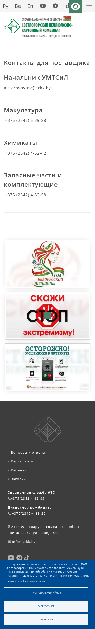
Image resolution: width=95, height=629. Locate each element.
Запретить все (46, 606)
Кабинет (17, 470)
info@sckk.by (23, 541)
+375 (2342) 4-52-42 (25, 153)
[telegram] (55, 5)
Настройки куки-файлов (46, 592)
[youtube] (42, 5)
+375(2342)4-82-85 (28, 498)
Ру (5, 5)
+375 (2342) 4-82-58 (25, 195)
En (30, 5)
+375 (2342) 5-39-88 (25, 120)
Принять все (46, 619)
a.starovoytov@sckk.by (27, 88)
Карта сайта (20, 461)
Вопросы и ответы (26, 452)
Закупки (17, 479)
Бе (18, 5)
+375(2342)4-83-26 (29, 513)
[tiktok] (67, 5)
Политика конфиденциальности (25, 581)
